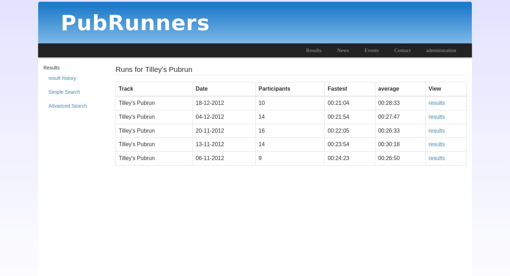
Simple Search (64, 92)
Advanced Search (68, 106)
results (436, 103)
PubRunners (135, 22)
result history (62, 78)
